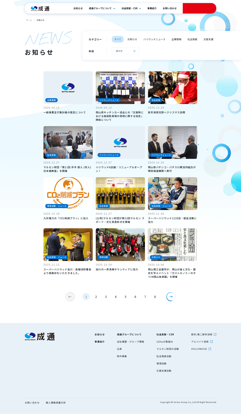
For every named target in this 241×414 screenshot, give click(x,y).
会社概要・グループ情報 (130, 341)
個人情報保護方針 (56, 402)
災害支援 (208, 39)
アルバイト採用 (200, 341)
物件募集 (122, 356)
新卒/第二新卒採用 (201, 334)
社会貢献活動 (163, 356)
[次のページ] (172, 298)
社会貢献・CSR (130, 8)
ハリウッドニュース (154, 39)
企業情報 (176, 39)
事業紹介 (152, 8)
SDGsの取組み (164, 341)
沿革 (119, 349)
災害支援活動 (163, 370)
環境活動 (161, 363)
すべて (117, 39)
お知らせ (78, 8)
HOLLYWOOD (199, 349)
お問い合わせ (170, 8)
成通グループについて (100, 8)
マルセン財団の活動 (167, 349)
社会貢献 (192, 39)
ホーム (29, 20)
